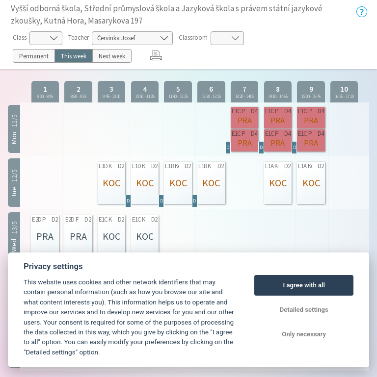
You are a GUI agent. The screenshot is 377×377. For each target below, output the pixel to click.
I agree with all (303, 285)
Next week (112, 56)
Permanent (34, 56)
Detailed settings (304, 309)
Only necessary (304, 334)
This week (73, 56)
